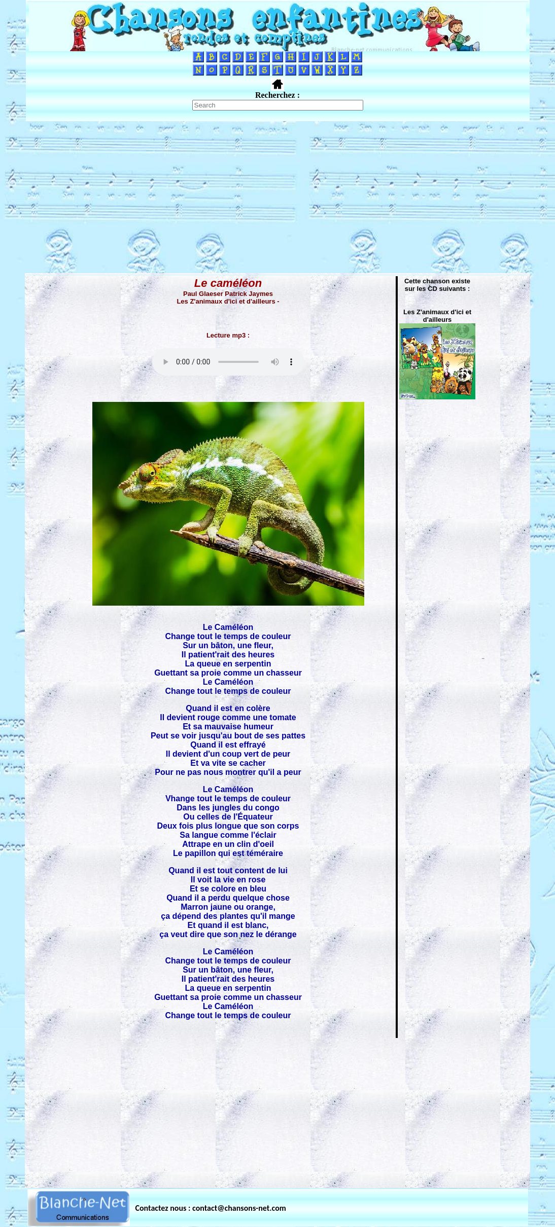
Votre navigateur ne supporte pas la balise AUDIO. (228, 362)
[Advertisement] (277, 197)
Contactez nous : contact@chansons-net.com (210, 1208)
